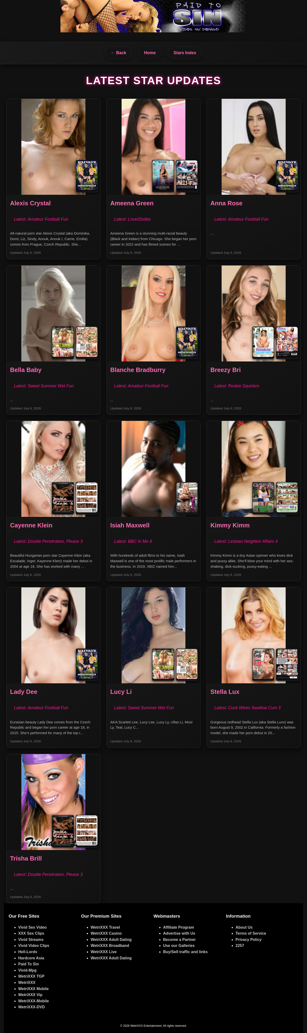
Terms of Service (251, 933)
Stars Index (184, 52)
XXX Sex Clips (31, 933)
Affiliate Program (178, 927)
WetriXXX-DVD (31, 1007)
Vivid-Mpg (27, 970)
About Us (244, 927)
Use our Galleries (179, 946)
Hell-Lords (27, 952)
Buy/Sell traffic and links (185, 952)
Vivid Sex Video (32, 927)
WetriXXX (26, 982)
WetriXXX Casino (106, 933)
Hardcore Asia (31, 958)
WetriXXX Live (104, 952)
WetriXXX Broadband (110, 946)
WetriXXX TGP (31, 976)
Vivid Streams (31, 940)
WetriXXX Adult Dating (111, 940)
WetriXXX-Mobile (33, 1001)
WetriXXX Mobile (33, 989)
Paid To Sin (28, 964)
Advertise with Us (179, 933)
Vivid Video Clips (33, 946)
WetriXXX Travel (105, 927)
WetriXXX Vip (30, 995)
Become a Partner (179, 940)
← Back (118, 52)
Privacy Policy (249, 940)
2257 (240, 946)
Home (150, 52)
